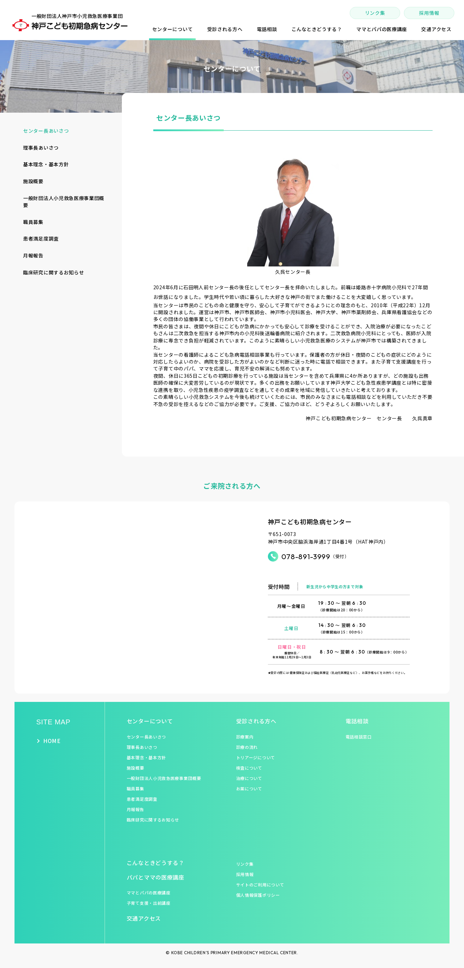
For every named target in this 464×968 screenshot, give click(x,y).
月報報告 (33, 255)
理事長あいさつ (41, 147)
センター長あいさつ (46, 130)
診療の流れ (247, 747)
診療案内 (245, 737)
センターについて (150, 721)
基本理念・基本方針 (46, 164)
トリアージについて (255, 757)
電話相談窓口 (359, 737)
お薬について (249, 788)
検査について (249, 768)
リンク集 (375, 12)
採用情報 (429, 12)
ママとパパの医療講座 (149, 892)
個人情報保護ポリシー (258, 895)
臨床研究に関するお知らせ (53, 272)
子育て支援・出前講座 (149, 903)
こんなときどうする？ (155, 862)
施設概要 (33, 181)
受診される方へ (256, 721)
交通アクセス (144, 918)
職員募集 (33, 221)
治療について (249, 778)
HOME (52, 741)
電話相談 (357, 721)
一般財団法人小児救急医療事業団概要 (63, 201)
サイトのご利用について (260, 884)
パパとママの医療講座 (155, 877)
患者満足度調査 (41, 238)
